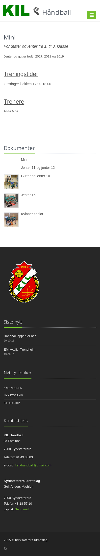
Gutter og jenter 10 (35, 176)
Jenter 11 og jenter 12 (38, 168)
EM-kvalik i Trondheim (19, 349)
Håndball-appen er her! (20, 336)
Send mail (22, 509)
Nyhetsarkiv (13, 395)
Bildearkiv (12, 403)
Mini (24, 159)
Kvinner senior (32, 214)
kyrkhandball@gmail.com (33, 465)
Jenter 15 (28, 195)
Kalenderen (13, 387)
